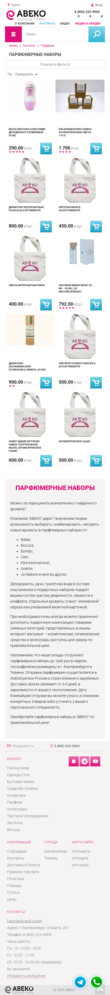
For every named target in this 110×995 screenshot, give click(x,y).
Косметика (16, 795)
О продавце (17, 851)
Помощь (14, 885)
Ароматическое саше (74, 441)
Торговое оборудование (27, 816)
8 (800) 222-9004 (87, 12)
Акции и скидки (88, 23)
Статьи (13, 892)
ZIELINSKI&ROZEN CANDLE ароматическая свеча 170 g (75, 132)
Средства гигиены (22, 788)
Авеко (13, 45)
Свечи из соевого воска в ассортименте (77, 365)
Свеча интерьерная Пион (27, 285)
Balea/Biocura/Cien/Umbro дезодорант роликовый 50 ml (28, 132)
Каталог (29, 45)
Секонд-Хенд (18, 768)
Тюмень (51, 858)
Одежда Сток (18, 775)
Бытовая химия (20, 782)
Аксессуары (17, 809)
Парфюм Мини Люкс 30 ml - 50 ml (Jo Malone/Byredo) (75, 288)
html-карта (81, 851)
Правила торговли (23, 872)
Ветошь (13, 830)
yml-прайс (80, 865)
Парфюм (47, 45)
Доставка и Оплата (23, 865)
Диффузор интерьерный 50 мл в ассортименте (26, 209)
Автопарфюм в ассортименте (69, 209)
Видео (65, 23)
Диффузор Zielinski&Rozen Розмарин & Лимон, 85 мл (27, 366)
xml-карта (80, 858)
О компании (24, 23)
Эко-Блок (15, 823)
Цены (12, 899)
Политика (15, 879)
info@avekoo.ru (23, 746)
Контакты (47, 23)
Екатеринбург (56, 851)
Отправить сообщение (26, 976)
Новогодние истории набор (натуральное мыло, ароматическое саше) (25, 446)
